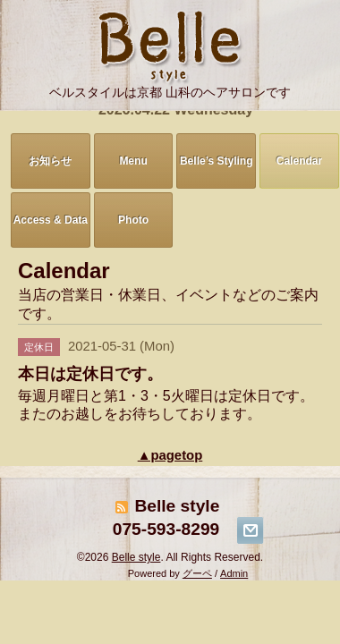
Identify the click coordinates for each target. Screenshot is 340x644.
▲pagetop (170, 455)
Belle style (136, 557)
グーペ (197, 573)
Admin (234, 573)
